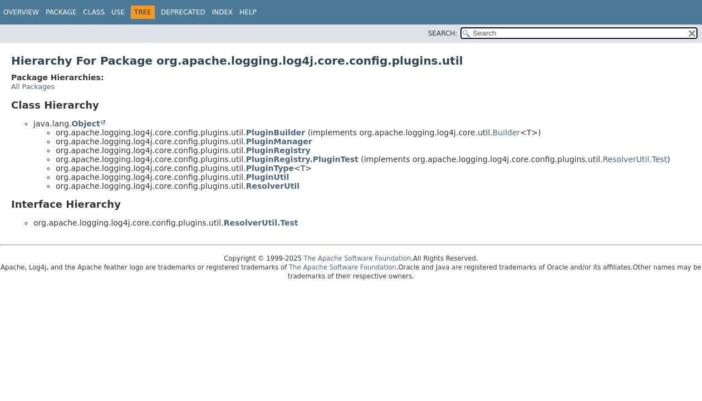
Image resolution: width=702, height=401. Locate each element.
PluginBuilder (275, 132)
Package (61, 12)
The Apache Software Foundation (357, 258)
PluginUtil (267, 177)
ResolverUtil (273, 186)
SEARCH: (443, 33)
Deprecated (183, 12)
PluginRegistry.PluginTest (302, 159)
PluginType (270, 168)
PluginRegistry (278, 150)
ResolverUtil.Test (635, 159)
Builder (507, 132)
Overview (21, 12)
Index (222, 12)
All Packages (33, 86)
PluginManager (279, 141)
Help (248, 12)
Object (85, 123)
